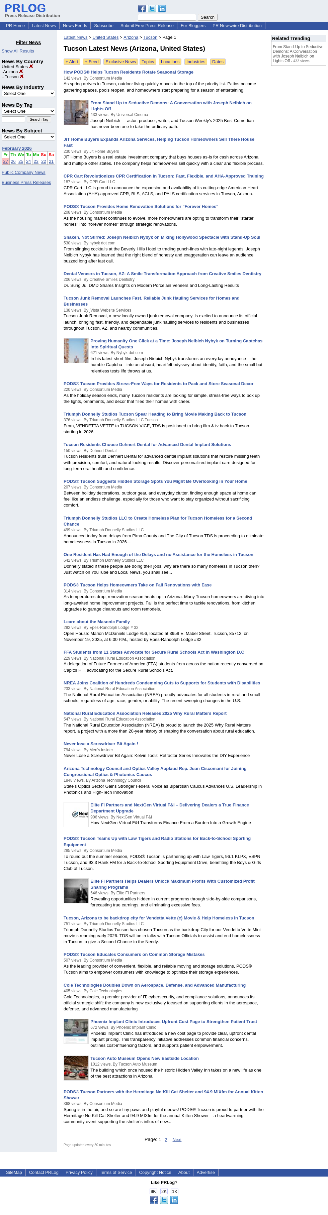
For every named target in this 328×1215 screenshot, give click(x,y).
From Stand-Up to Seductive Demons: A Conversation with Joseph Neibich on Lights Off (298, 53)
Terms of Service (116, 1172)
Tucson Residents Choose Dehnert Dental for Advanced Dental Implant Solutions (147, 444)
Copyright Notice (155, 1172)
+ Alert (72, 61)
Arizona (13, 71)
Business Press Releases (26, 182)
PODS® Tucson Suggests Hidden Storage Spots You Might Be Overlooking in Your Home (155, 481)
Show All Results (18, 50)
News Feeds (75, 25)
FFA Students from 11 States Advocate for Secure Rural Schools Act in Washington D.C (154, 652)
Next (177, 1139)
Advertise (206, 1172)
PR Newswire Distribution (237, 25)
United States (17, 66)
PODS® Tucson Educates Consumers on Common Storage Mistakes (134, 954)
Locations (170, 61)
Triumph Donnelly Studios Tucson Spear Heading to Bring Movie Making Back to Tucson (155, 414)
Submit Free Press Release (147, 25)
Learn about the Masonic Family (97, 621)
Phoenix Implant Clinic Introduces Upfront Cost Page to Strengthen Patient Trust (173, 1021)
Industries (195, 61)
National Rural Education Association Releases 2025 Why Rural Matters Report (145, 713)
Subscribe (103, 25)
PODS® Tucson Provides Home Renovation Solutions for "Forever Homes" (141, 206)
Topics (148, 61)
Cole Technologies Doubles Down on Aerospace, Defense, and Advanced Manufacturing (155, 985)
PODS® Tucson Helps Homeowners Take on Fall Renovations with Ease (138, 584)
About (184, 1172)
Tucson (14, 76)
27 (5, 161)
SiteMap (14, 1172)
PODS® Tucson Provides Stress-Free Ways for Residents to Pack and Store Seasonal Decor (158, 383)
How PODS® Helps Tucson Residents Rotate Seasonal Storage (128, 72)
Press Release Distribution (32, 13)
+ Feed (92, 61)
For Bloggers (193, 25)
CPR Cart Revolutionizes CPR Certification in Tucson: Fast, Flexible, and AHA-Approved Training (164, 176)
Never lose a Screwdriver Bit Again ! (101, 743)
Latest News (44, 25)
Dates (218, 61)
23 (36, 161)
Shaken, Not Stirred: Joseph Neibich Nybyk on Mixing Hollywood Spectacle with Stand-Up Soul (162, 237)
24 (28, 161)
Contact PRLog (44, 1172)
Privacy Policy (79, 1172)
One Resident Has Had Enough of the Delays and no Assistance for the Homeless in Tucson (158, 554)
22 (43, 161)
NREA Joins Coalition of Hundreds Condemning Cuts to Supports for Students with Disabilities (162, 682)
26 (13, 161)
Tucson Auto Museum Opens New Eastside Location (144, 1058)
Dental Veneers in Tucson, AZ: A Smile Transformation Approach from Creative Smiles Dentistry (162, 273)
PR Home (15, 25)
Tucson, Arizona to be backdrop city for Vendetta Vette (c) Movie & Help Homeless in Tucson (159, 917)
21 (51, 161)
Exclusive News (120, 61)
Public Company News (24, 172)
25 (20, 161)
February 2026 (17, 148)
